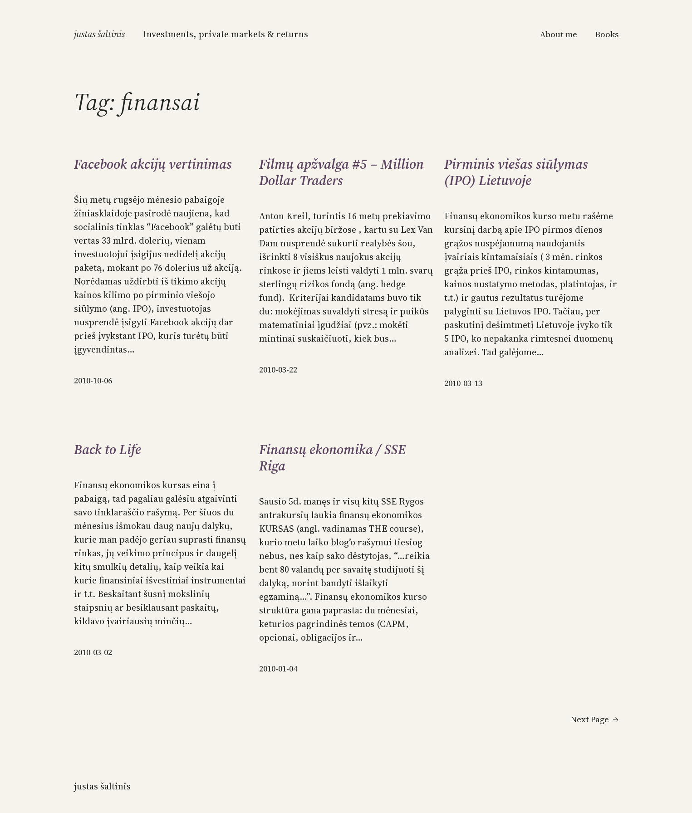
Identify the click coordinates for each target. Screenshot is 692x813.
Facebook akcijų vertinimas (153, 164)
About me (558, 34)
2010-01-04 (278, 668)
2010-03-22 (278, 369)
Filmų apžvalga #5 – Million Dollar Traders (341, 172)
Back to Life (107, 449)
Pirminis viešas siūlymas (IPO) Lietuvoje (516, 172)
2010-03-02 (93, 652)
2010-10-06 (93, 380)
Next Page (594, 719)
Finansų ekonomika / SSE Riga (332, 457)
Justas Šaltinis (99, 34)
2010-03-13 (463, 383)
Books (606, 34)
